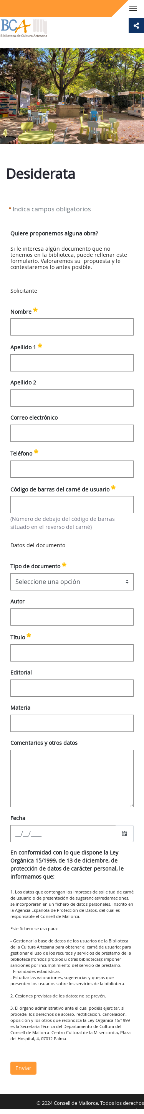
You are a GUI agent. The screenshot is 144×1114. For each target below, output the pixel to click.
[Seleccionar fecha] (124, 833)
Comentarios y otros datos (44, 742)
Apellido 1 (26, 346)
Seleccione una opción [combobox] (47, 581)
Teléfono (24, 452)
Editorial (21, 672)
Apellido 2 (23, 382)
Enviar (23, 1068)
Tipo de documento (38, 565)
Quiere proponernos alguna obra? (54, 233)
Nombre (24, 310)
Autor (17, 601)
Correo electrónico (34, 417)
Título (20, 636)
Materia (20, 707)
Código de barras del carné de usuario (63, 488)
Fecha (17, 818)
